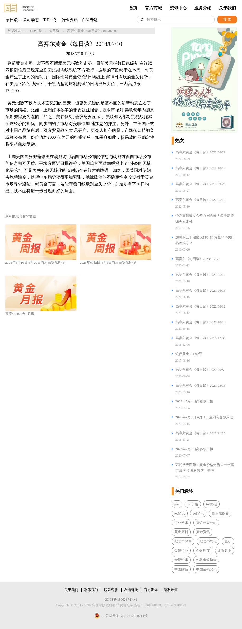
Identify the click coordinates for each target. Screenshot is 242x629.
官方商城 (153, 8)
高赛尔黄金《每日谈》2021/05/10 (200, 275)
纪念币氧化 (208, 541)
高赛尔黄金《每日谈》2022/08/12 (200, 306)
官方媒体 (151, 590)
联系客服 (111, 590)
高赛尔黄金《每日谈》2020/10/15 (200, 322)
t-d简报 (211, 504)
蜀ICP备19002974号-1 (121, 599)
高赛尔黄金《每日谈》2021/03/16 (200, 385)
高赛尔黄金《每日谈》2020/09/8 (199, 370)
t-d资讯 (198, 513)
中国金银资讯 (206, 569)
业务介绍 (202, 8)
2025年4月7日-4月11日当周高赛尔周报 (204, 417)
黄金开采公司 (206, 523)
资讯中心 (178, 8)
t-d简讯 (179, 513)
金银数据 (224, 551)
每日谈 (54, 31)
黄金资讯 (203, 532)
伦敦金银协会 (206, 560)
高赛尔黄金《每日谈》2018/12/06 (200, 338)
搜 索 (227, 19)
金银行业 (181, 551)
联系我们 (91, 590)
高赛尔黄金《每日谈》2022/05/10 (200, 200)
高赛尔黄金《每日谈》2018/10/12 (200, 168)
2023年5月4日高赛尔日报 (194, 401)
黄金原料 (181, 532)
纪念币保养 (183, 541)
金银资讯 (181, 560)
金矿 (228, 541)
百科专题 (90, 20)
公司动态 (31, 20)
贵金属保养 (220, 513)
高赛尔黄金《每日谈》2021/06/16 (200, 290)
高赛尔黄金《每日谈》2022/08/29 (200, 152)
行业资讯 (70, 20)
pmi (177, 504)
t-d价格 (193, 504)
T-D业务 (50, 20)
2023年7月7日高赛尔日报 (194, 449)
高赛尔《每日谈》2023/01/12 (196, 259)
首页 (133, 8)
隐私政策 (171, 590)
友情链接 (131, 590)
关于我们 (227, 8)
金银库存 (203, 551)
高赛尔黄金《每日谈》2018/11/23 (200, 433)
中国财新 (181, 569)
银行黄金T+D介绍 (189, 354)
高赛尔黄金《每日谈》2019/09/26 (200, 184)
